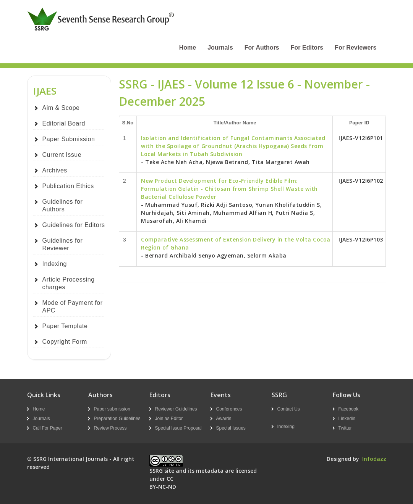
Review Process (110, 428)
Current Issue (62, 154)
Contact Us (288, 409)
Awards (224, 418)
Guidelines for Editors (73, 225)
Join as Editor (169, 418)
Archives (54, 170)
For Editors (307, 47)
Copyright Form (64, 341)
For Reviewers (355, 47)
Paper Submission (68, 139)
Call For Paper (47, 428)
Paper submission (112, 409)
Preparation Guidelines (117, 418)
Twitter (345, 428)
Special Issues (231, 428)
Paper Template (65, 326)
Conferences (229, 409)
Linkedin (347, 418)
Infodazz (374, 458)
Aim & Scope (61, 108)
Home (187, 47)
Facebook (348, 409)
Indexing (54, 264)
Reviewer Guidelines (176, 409)
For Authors (262, 47)
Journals (220, 47)
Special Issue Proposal (178, 428)
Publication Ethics (68, 186)
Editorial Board (63, 123)
